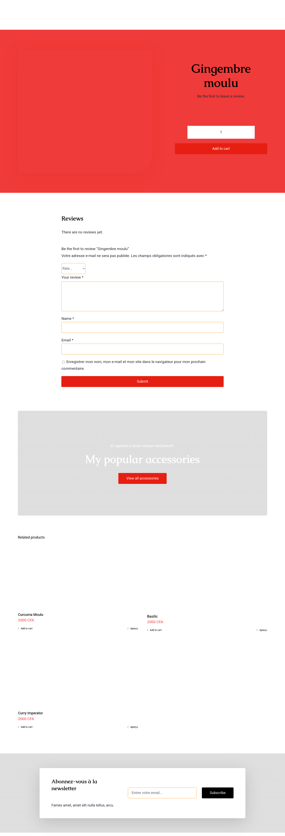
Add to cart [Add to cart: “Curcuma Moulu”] (26, 615)
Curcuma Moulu (30, 602)
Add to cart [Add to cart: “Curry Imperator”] (26, 714)
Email (67, 327)
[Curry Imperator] (78, 660)
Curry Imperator (30, 700)
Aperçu (134, 615)
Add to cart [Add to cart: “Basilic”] (156, 617)
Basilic (152, 603)
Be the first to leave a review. (221, 83)
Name (67, 306)
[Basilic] (207, 563)
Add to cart (221, 136)
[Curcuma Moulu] (78, 562)
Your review (72, 264)
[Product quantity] (221, 119)
